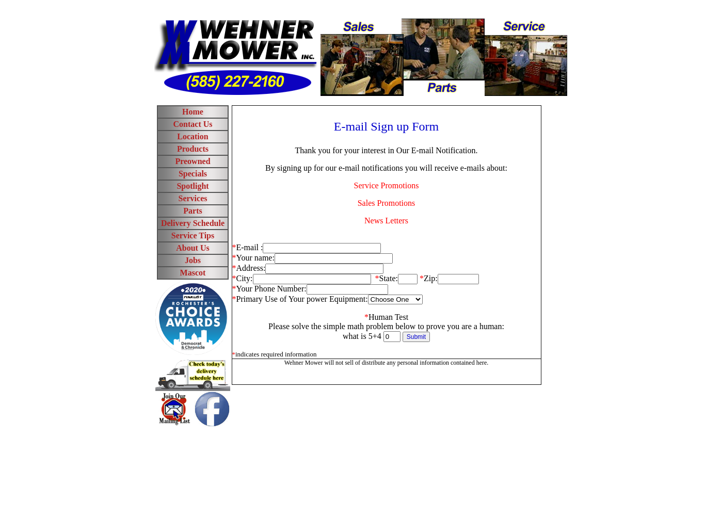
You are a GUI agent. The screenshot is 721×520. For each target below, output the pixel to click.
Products (193, 148)
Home (192, 111)
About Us (192, 247)
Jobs (193, 260)
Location (192, 136)
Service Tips (192, 235)
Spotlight (193, 186)
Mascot (193, 272)
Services (193, 198)
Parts (192, 210)
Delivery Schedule (193, 223)
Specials (193, 173)
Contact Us (193, 124)
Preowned (192, 161)
